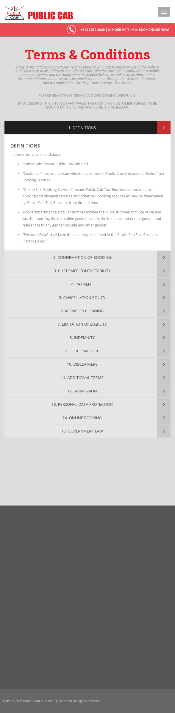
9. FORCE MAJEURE (82, 351)
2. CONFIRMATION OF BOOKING (82, 257)
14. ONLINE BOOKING (82, 417)
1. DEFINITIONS (82, 127)
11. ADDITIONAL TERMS (82, 377)
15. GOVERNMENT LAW (82, 431)
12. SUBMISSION (82, 391)
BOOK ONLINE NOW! (154, 30)
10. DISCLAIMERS (82, 364)
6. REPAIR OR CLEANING (82, 310)
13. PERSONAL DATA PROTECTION (82, 404)
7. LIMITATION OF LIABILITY (82, 324)
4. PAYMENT (82, 284)
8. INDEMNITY (82, 337)
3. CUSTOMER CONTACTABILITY (82, 270)
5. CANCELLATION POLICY (82, 297)
